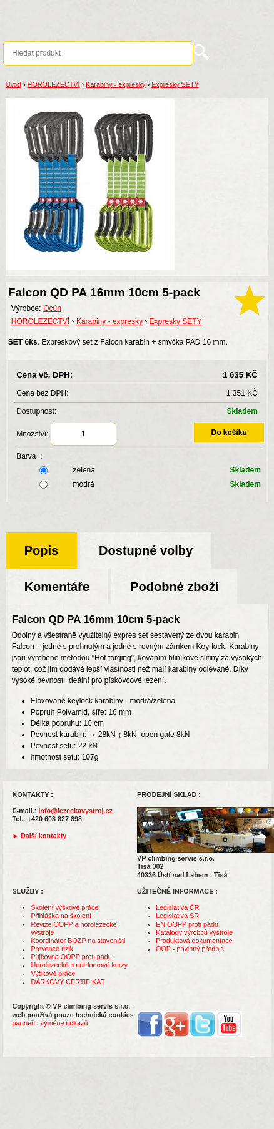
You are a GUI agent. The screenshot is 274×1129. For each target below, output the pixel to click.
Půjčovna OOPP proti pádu (71, 956)
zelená (140, 470)
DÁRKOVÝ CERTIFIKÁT (68, 981)
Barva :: (29, 456)
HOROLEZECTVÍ (53, 84)
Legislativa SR (177, 915)
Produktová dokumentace (194, 940)
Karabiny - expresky (115, 84)
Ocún (52, 308)
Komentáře (56, 587)
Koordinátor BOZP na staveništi (78, 940)
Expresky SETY (175, 84)
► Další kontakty (39, 835)
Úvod (13, 84)
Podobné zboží (174, 587)
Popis (41, 550)
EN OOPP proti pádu (187, 924)
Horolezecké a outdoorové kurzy (79, 965)
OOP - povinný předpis (190, 948)
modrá (140, 484)
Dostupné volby (146, 550)
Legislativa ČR (178, 907)
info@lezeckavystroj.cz (75, 810)
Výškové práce (53, 973)
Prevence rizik (52, 948)
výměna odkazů (64, 1023)
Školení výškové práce (64, 907)
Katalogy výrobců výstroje (194, 932)
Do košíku (228, 432)
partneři (23, 1023)
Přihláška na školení (61, 915)
